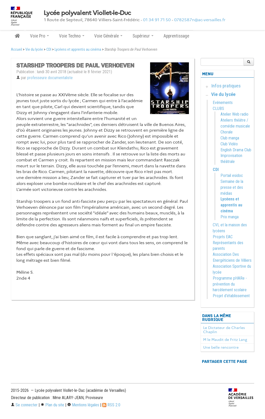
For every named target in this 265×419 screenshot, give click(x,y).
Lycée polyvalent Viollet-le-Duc (87, 13)
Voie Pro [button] (39, 36)
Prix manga (229, 216)
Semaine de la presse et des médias (231, 187)
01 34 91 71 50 (157, 19)
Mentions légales (83, 404)
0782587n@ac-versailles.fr (199, 19)
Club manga (229, 138)
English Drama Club (235, 149)
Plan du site (52, 404)
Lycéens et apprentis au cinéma (78, 49)
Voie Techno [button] (71, 36)
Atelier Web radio (234, 114)
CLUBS (218, 108)
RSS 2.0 (111, 404)
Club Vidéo (229, 143)
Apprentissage (176, 36)
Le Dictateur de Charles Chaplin (224, 329)
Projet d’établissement (231, 295)
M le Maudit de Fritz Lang (225, 339)
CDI (48, 49)
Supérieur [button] (142, 36)
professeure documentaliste (50, 77)
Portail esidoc (231, 175)
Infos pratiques (226, 86)
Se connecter (24, 404)
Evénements (223, 102)
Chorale (226, 132)
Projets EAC (223, 236)
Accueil (16, 49)
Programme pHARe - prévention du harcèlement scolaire (230, 284)
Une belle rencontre (221, 347)
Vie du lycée (34, 49)
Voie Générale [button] (108, 36)
